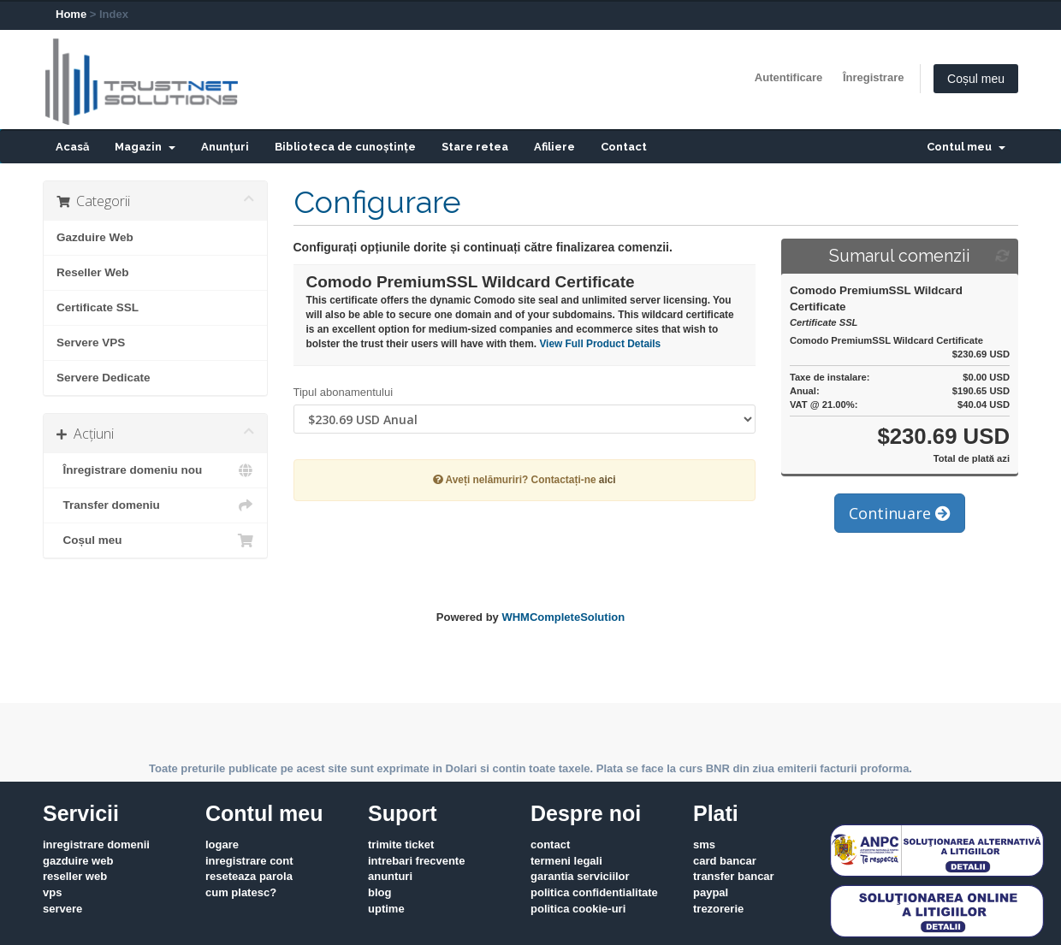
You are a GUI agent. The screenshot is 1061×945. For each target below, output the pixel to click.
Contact (624, 146)
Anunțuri (225, 146)
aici (607, 480)
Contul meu (966, 146)
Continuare (900, 513)
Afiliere (554, 146)
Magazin (145, 146)
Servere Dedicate (103, 377)
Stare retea (475, 146)
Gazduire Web (94, 237)
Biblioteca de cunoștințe (345, 146)
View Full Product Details (598, 344)
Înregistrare (873, 77)
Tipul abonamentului (343, 392)
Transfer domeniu (155, 505)
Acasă (72, 146)
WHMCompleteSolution (563, 617)
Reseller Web (92, 272)
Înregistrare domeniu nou (155, 470)
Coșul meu (976, 79)
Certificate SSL (97, 307)
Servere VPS (90, 342)
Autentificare (788, 77)
